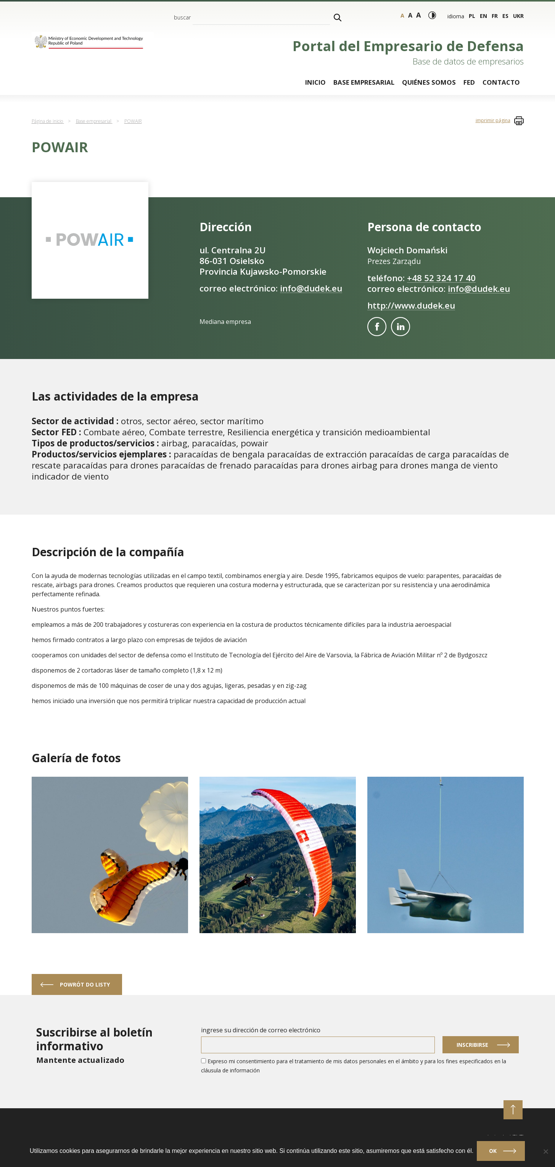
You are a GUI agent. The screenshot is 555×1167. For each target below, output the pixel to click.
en (483, 15)
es (505, 15)
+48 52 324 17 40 (441, 278)
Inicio (315, 82)
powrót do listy (85, 984)
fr (495, 15)
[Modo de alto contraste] (432, 15)
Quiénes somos (429, 82)
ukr (518, 15)
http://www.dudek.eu (411, 305)
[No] (545, 1151)
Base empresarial (363, 82)
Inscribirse (472, 1044)
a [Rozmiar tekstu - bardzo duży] (418, 14)
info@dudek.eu (311, 288)
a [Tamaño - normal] (402, 15)
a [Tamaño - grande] (410, 15)
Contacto (501, 82)
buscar (182, 17)
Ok (493, 1151)
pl (472, 15)
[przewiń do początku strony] (513, 1109)
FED (469, 82)
